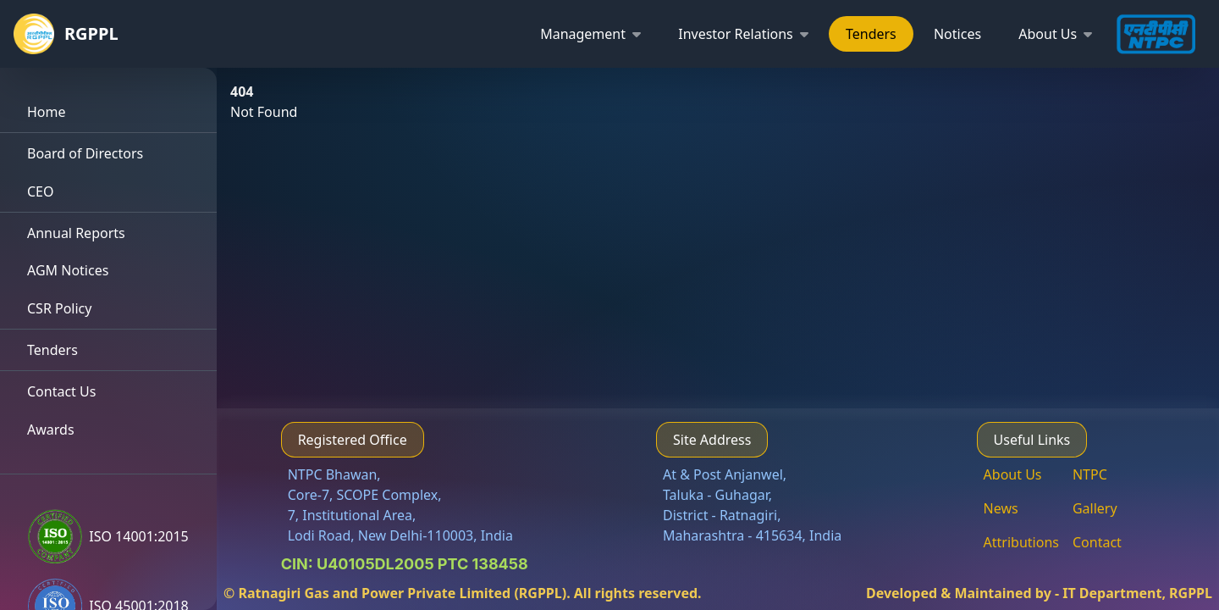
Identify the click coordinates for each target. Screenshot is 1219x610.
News (1001, 508)
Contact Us (61, 391)
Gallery (1095, 508)
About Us (1013, 474)
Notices (957, 34)
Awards (50, 429)
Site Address (712, 439)
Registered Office (352, 439)
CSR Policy (59, 308)
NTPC (1090, 474)
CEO (40, 191)
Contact (1097, 542)
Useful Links (1032, 439)
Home (46, 112)
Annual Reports (76, 233)
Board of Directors (85, 153)
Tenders (871, 34)
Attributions (1021, 542)
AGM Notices (67, 270)
